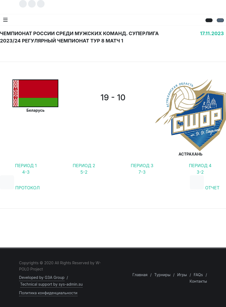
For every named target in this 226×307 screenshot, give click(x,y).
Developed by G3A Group (42, 277)
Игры (182, 274)
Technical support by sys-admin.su (51, 284)
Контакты (198, 281)
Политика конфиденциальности (48, 293)
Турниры (162, 274)
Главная (139, 274)
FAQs (198, 274)
